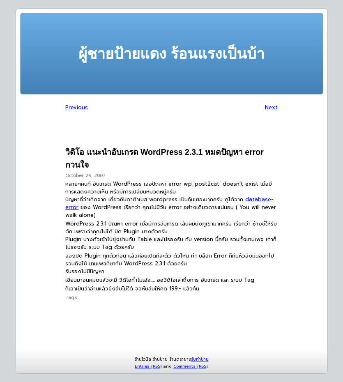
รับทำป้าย (200, 359)
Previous (76, 107)
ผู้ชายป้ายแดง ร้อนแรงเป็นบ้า (171, 53)
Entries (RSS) (148, 366)
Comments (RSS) (190, 366)
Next (271, 107)
